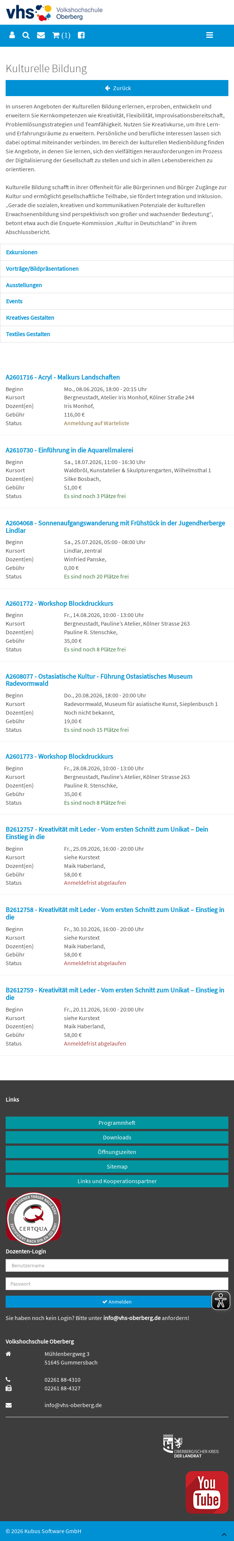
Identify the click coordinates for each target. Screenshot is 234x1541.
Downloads (117, 1137)
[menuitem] (12, 35)
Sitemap (117, 1166)
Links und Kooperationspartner (117, 1181)
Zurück (117, 88)
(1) (65, 35)
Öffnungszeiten (117, 1151)
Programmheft (117, 1122)
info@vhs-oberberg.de (132, 1317)
